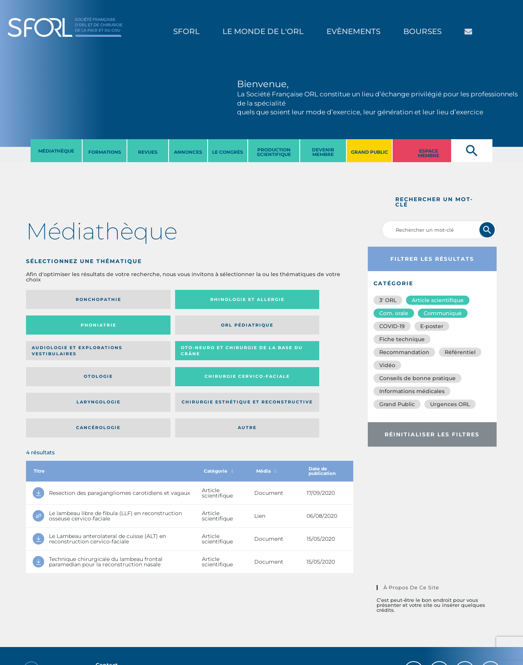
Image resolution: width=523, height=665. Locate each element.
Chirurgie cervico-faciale (307, 328)
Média (266, 404)
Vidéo (387, 365)
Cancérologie (227, 358)
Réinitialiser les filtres (432, 434)
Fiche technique (402, 339)
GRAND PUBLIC (369, 152)
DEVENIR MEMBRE (323, 152)
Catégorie (218, 404)
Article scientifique (438, 300)
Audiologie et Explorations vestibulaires (54, 328)
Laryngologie (64, 358)
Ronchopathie (63, 299)
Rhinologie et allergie (136, 300)
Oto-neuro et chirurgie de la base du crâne (139, 328)
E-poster (431, 326)
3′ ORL (387, 300)
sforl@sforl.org (135, 612)
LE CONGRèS (227, 152)
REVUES (148, 152)
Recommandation (404, 352)
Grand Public (397, 404)
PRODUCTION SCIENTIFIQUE (274, 152)
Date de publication (325, 404)
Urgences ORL (450, 404)
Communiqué (443, 313)
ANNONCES (188, 152)
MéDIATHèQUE (56, 151)
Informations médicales (412, 391)
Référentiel (460, 352)
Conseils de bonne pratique (417, 378)
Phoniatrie (227, 299)
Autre (309, 358)
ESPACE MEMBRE (428, 153)
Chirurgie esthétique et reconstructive (139, 358)
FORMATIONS (104, 152)
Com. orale (393, 313)
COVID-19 (392, 326)
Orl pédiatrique (309, 299)
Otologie (227, 327)
